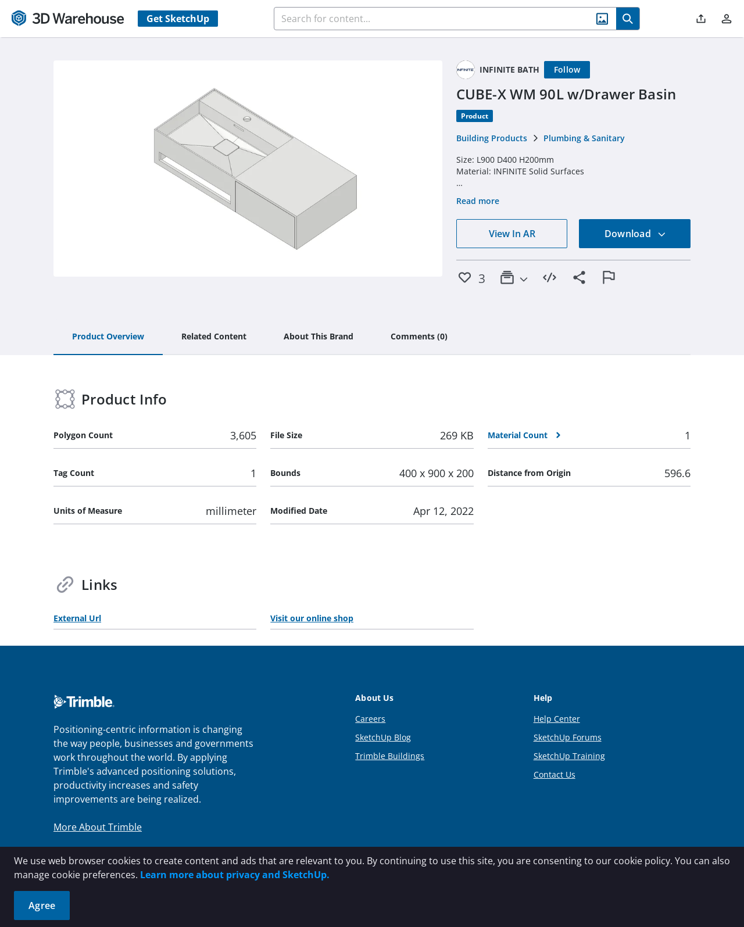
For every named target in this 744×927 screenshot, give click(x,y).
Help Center (557, 718)
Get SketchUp (177, 18)
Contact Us (554, 774)
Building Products (491, 138)
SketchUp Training (569, 755)
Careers (370, 718)
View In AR (512, 233)
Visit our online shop (311, 618)
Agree (41, 905)
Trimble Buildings (389, 755)
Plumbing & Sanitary (584, 138)
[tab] (108, 337)
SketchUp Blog (383, 737)
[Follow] (567, 69)
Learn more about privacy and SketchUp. (235, 874)
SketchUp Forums (568, 737)
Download (635, 233)
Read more (477, 200)
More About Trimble (97, 827)
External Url (77, 618)
